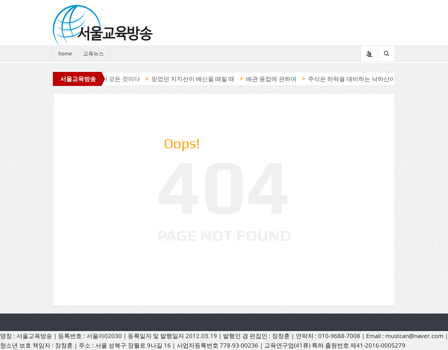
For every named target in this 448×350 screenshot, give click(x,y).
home (65, 54)
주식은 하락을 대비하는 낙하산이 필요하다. (367, 78)
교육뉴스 (93, 54)
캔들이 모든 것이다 (116, 78)
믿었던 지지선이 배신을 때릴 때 (194, 78)
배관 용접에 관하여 (273, 78)
